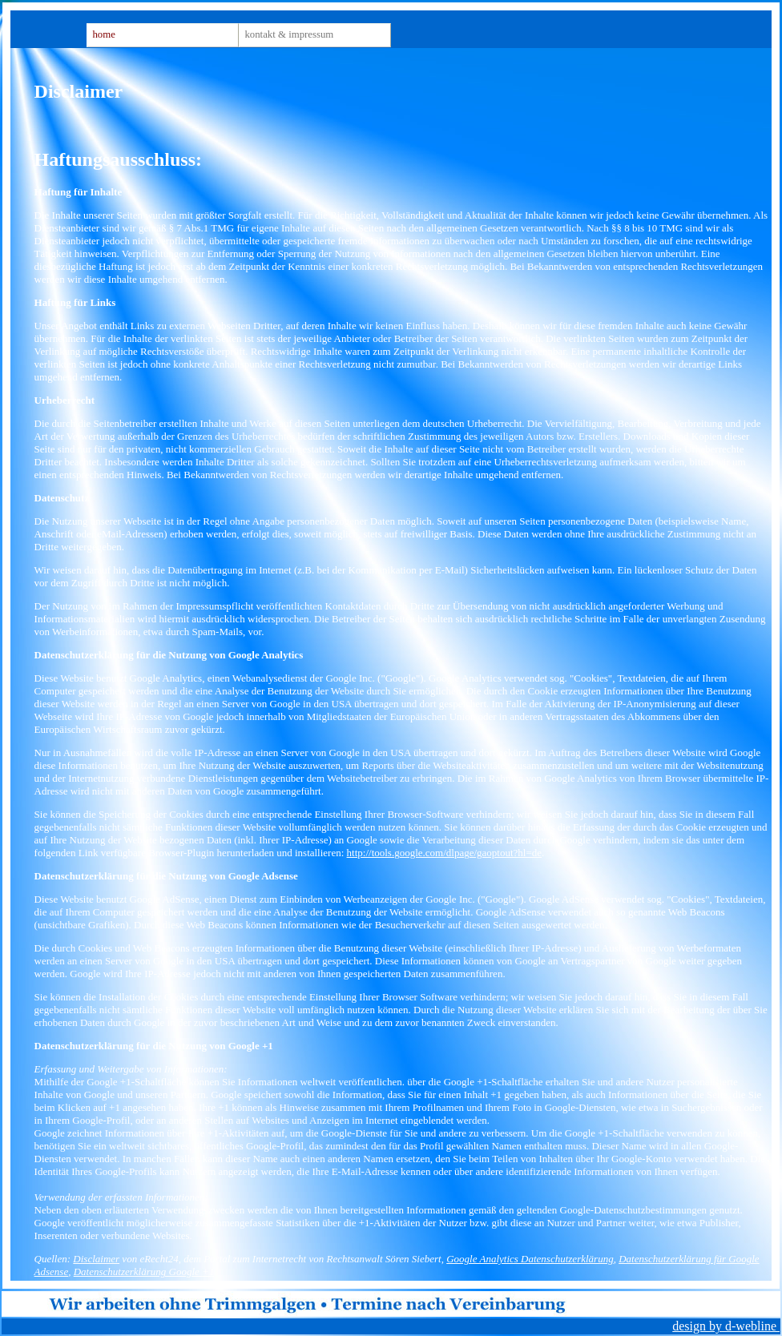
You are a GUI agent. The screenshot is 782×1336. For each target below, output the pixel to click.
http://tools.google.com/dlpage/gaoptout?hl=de (444, 853)
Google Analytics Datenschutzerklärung (529, 1259)
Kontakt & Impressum (288, 34)
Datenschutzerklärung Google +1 (144, 1272)
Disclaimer (96, 1259)
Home (103, 34)
